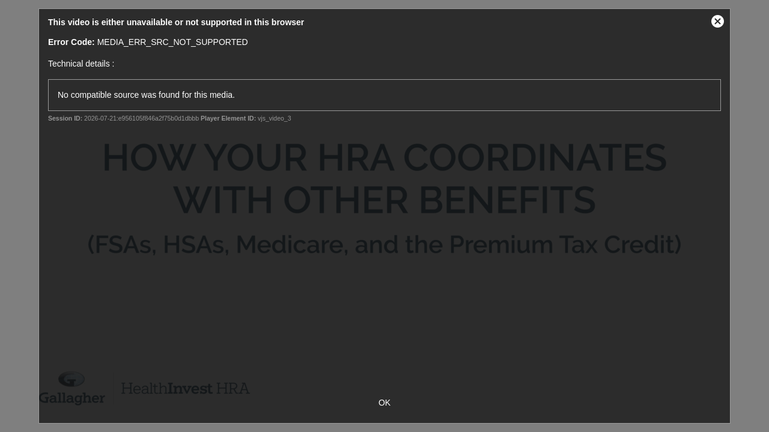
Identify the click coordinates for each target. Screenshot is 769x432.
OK (384, 402)
